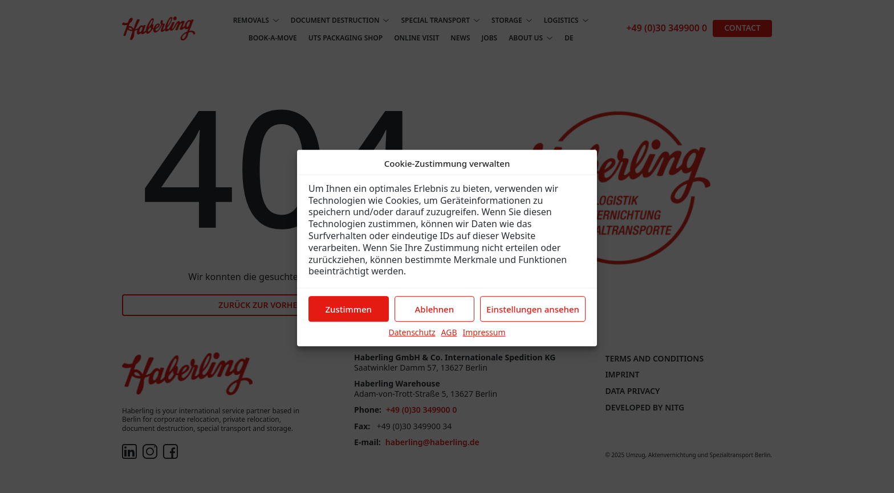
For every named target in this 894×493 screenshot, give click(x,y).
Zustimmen (349, 316)
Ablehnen (434, 316)
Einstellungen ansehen (532, 316)
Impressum (484, 339)
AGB (449, 339)
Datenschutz (411, 339)
